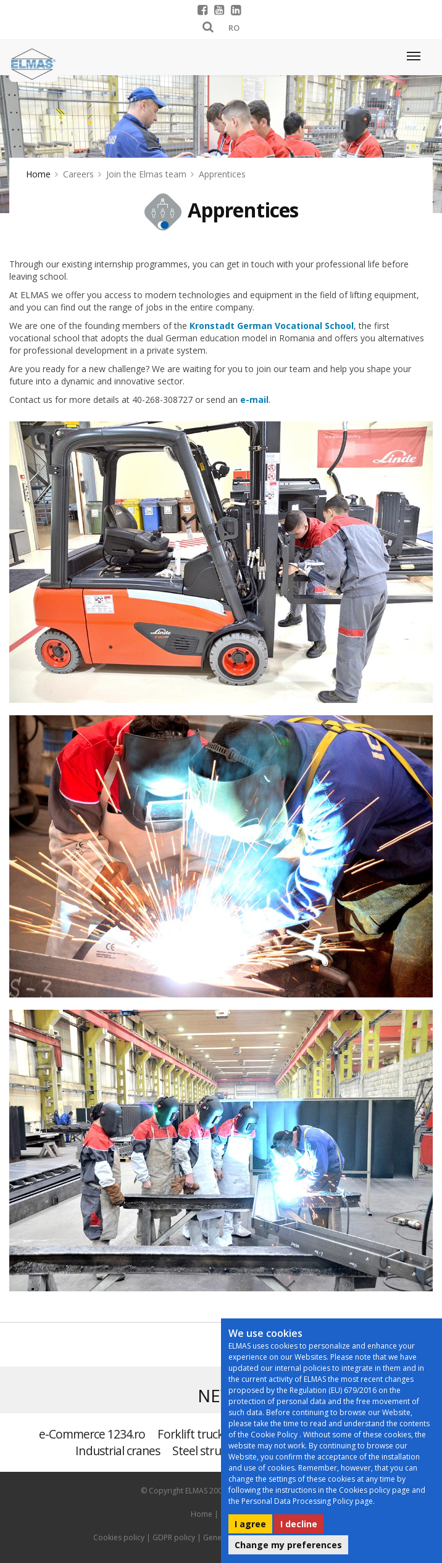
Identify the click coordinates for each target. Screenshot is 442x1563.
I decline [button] (298, 1524)
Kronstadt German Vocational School (272, 325)
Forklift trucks (192, 1434)
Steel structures (212, 1450)
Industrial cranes (117, 1450)
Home (38, 174)
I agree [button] (250, 1524)
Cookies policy (118, 1537)
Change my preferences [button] (288, 1545)
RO (234, 27)
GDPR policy (173, 1537)
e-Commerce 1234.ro (92, 1434)
